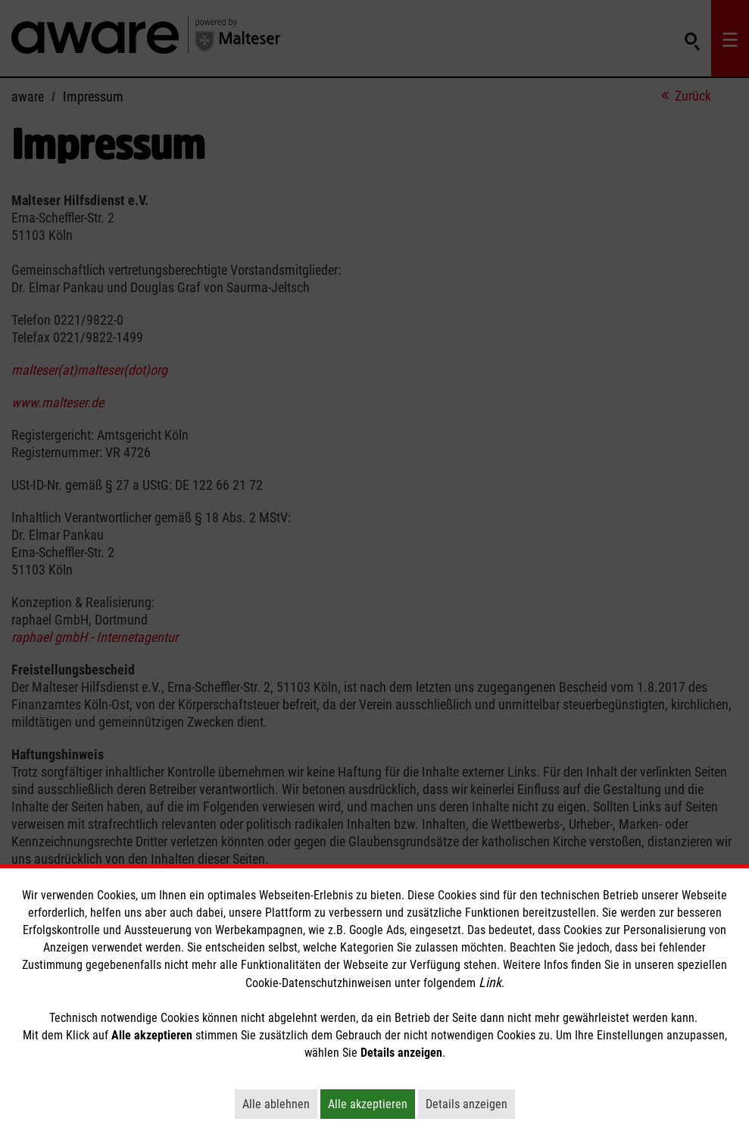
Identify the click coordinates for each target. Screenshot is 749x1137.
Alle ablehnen (279, 1103)
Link (490, 982)
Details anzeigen (470, 1103)
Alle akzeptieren (371, 1103)
